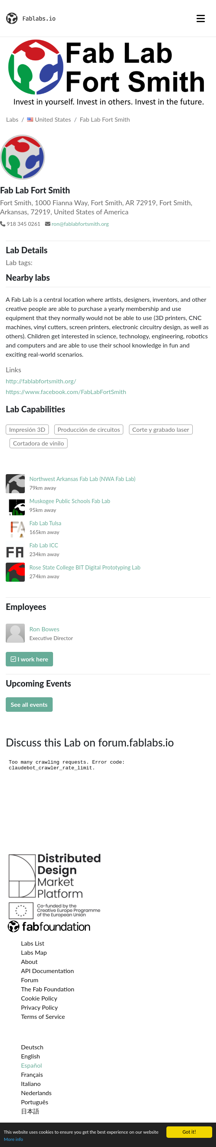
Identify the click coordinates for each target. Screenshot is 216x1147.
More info (31, 1139)
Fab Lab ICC (43, 545)
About (29, 961)
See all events (29, 704)
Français (32, 1074)
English (30, 1056)
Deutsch (32, 1046)
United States (49, 119)
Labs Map (34, 952)
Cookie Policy (39, 998)
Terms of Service (43, 1016)
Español (31, 1065)
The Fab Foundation (47, 989)
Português (34, 1101)
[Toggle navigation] (201, 18)
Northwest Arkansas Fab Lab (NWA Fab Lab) (82, 479)
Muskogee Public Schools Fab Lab (69, 501)
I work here (29, 659)
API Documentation (47, 970)
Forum (29, 979)
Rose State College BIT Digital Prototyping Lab (84, 567)
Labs (12, 119)
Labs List (32, 943)
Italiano (31, 1083)
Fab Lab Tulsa (45, 523)
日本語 (30, 1111)
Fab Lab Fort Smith (105, 119)
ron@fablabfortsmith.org (80, 223)
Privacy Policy (39, 1007)
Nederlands (36, 1092)
